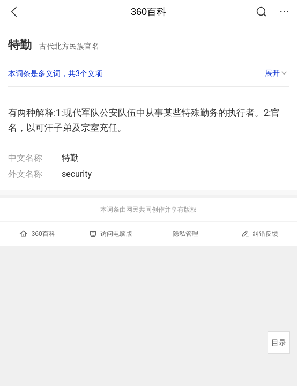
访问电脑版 (111, 233)
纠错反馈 (259, 233)
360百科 (148, 11)
